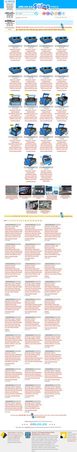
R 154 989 (61, 78)
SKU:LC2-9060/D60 (50, 351)
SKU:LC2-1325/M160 (50, 244)
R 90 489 (61, 139)
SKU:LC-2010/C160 (30, 281)
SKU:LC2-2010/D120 (10, 263)
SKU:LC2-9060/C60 (10, 351)
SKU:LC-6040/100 (61, 106)
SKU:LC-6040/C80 (9, 385)
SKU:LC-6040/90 (15, 137)
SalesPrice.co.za (30, 427)
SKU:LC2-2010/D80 (50, 281)
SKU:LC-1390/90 (46, 137)
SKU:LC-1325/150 (46, 46)
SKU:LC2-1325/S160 (30, 299)
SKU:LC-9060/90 (30, 106)
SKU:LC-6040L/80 (46, 167)
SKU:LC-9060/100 (15, 106)
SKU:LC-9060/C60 (49, 369)
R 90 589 (46, 139)
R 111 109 (15, 108)
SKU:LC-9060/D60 (29, 385)
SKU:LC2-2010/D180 (10, 244)
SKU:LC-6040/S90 (49, 385)
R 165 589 (30, 78)
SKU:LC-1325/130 (46, 76)
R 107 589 (30, 108)
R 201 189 (15, 48)
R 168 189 (15, 78)
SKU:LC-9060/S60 (9, 401)
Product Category (17, 17)
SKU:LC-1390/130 (61, 137)
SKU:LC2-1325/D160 (50, 263)
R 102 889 (15, 139)
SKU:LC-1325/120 (61, 46)
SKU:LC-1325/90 (30, 76)
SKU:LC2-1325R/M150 (10, 224)
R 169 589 (61, 48)
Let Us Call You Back (9, 27)
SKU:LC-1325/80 (61, 76)
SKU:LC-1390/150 (46, 106)
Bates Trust (17, 437)
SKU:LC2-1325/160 (30, 317)
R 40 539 (46, 169)
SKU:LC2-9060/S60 (10, 369)
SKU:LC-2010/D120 (10, 317)
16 (41, 220)
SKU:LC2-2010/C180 (30, 244)
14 (35, 220)
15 (38, 220)
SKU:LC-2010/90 (49, 335)
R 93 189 (31, 139)
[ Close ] (10, 29)
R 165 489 (46, 78)
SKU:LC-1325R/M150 (50, 224)
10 (25, 220)
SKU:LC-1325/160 (30, 46)
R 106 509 (46, 108)
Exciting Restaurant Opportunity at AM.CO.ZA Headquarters (65, 197)
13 (33, 220)
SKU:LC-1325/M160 (10, 299)
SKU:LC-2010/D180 (10, 281)
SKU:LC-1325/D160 (49, 317)
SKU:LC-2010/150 (9, 335)
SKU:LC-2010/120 (29, 335)
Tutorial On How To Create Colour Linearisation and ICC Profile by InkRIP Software (32, 212)
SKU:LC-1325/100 (15, 76)
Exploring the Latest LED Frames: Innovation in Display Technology (38, 197)
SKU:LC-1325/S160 (30, 351)
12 (30, 220)
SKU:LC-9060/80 (29, 401)
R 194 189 (30, 48)
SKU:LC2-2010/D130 (30, 263)
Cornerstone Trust (71, 440)
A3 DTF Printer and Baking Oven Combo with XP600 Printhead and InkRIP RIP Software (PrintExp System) (51, 197)
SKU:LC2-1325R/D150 (30, 224)
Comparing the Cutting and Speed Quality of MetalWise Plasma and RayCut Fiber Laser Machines (12, 197)
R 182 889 (46, 48)
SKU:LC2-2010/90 (49, 299)
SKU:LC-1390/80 (30, 167)
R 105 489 (61, 108)
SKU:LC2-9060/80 (29, 369)
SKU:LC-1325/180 (15, 46)
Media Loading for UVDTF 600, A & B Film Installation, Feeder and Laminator (25, 197)
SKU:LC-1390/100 (30, 137)
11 (28, 220)
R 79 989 (31, 169)
